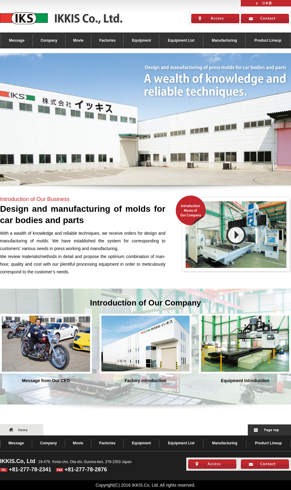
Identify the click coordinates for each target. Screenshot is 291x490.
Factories (107, 40)
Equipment (141, 40)
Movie (78, 40)
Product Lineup (267, 40)
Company (48, 40)
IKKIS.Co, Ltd (62, 18)
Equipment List (181, 40)
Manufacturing (224, 40)
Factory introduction (145, 348)
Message (17, 40)
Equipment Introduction (245, 348)
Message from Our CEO (46, 348)
